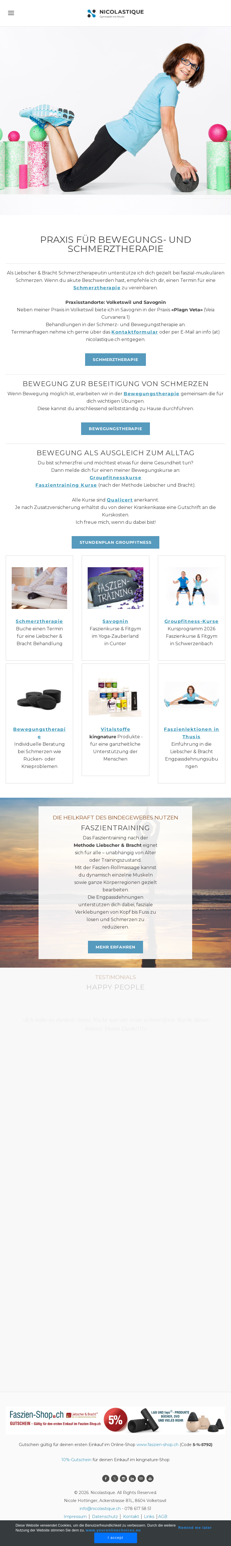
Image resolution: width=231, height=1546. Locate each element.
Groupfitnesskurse (116, 477)
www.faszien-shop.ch (157, 1444)
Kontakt (131, 1516)
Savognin (115, 621)
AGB (162, 1516)
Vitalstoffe (115, 729)
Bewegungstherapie (152, 393)
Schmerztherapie (97, 287)
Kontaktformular (134, 332)
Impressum (75, 1516)
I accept (115, 1537)
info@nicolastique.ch (100, 1508)
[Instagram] (123, 1478)
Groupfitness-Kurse (191, 621)
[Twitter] (114, 1478)
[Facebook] (105, 1478)
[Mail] (141, 1478)
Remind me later (195, 1527)
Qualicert (120, 500)
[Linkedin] (132, 1478)
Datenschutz (105, 1516)
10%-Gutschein (76, 1459)
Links (149, 1516)
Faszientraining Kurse (66, 485)
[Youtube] (150, 1478)
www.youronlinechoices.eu (113, 1530)
